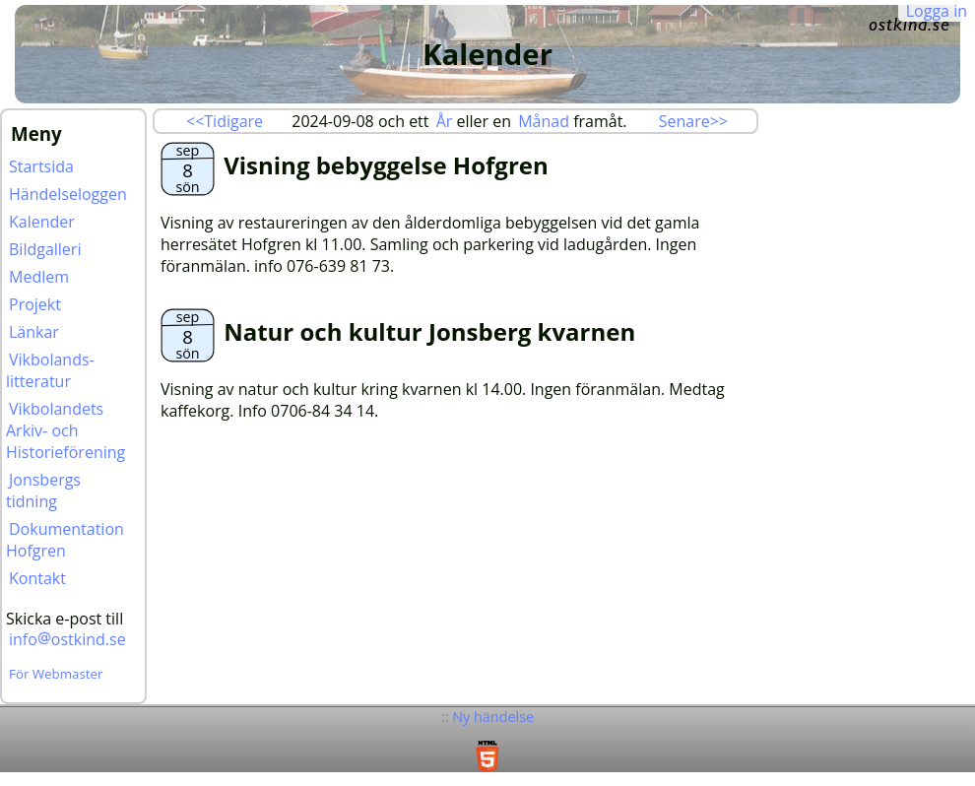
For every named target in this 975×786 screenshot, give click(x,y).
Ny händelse (493, 716)
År (444, 121)
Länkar (34, 332)
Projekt (35, 304)
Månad (543, 121)
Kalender (42, 221)
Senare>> (693, 121)
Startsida (41, 166)
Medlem (39, 277)
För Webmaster (56, 674)
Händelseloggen (68, 194)
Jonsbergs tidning (43, 490)
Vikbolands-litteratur (50, 370)
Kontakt (37, 578)
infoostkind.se (67, 639)
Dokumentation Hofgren (65, 539)
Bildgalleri (45, 249)
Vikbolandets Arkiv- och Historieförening (65, 430)
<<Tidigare (224, 121)
